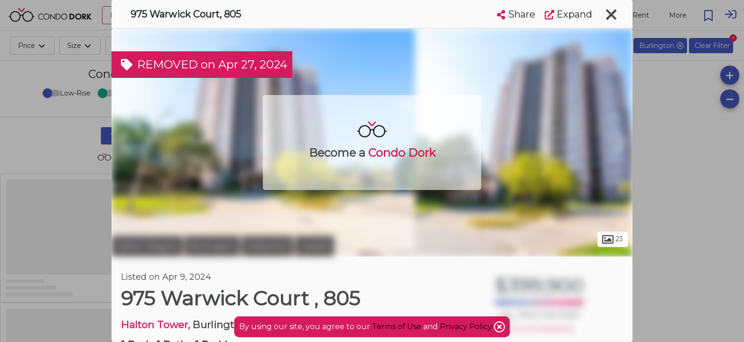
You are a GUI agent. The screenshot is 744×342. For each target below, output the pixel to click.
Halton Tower (154, 325)
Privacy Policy (467, 326)
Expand (568, 14)
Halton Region (146, 246)
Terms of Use (396, 326)
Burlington (212, 246)
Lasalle (314, 246)
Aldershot (267, 246)
